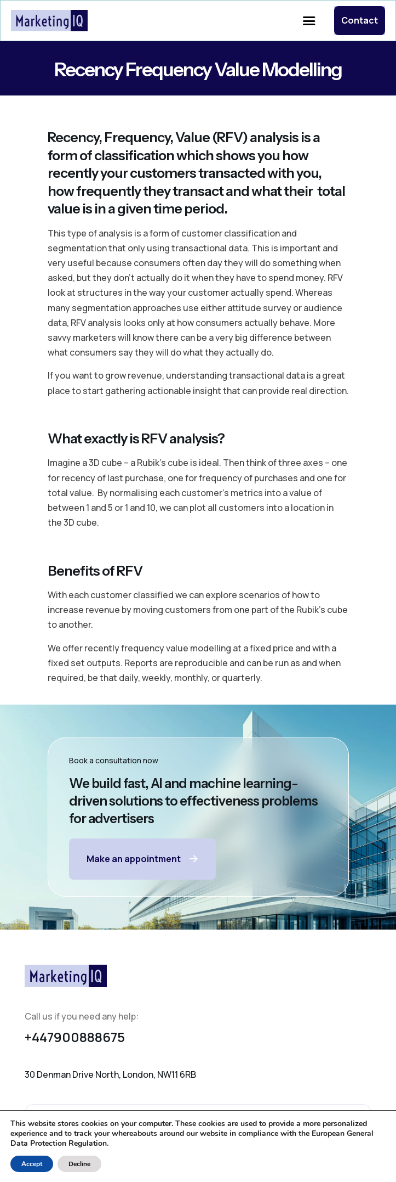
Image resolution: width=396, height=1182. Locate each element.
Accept (31, 1164)
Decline (79, 1164)
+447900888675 (75, 1037)
